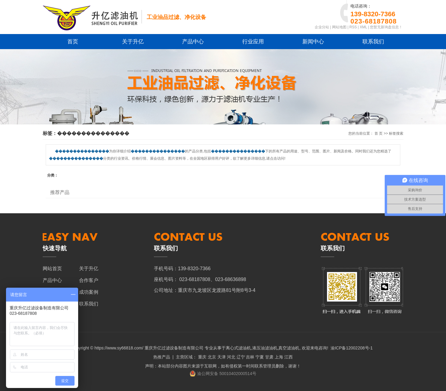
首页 (72, 42)
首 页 (378, 133)
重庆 (202, 357)
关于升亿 (133, 42)
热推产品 (161, 357)
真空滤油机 (288, 348)
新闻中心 (313, 42)
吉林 (250, 357)
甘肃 (269, 357)
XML (363, 27)
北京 (212, 357)
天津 (221, 357)
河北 (231, 357)
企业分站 (322, 27)
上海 (279, 357)
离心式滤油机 (238, 348)
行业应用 (253, 42)
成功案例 (88, 292)
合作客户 (88, 280)
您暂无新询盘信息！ (386, 27)
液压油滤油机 (264, 348)
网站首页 (52, 268)
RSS (353, 27)
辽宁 (241, 357)
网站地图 (339, 27)
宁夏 (259, 357)
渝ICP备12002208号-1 (352, 348)
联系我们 (373, 42)
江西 (288, 357)
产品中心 (193, 42)
